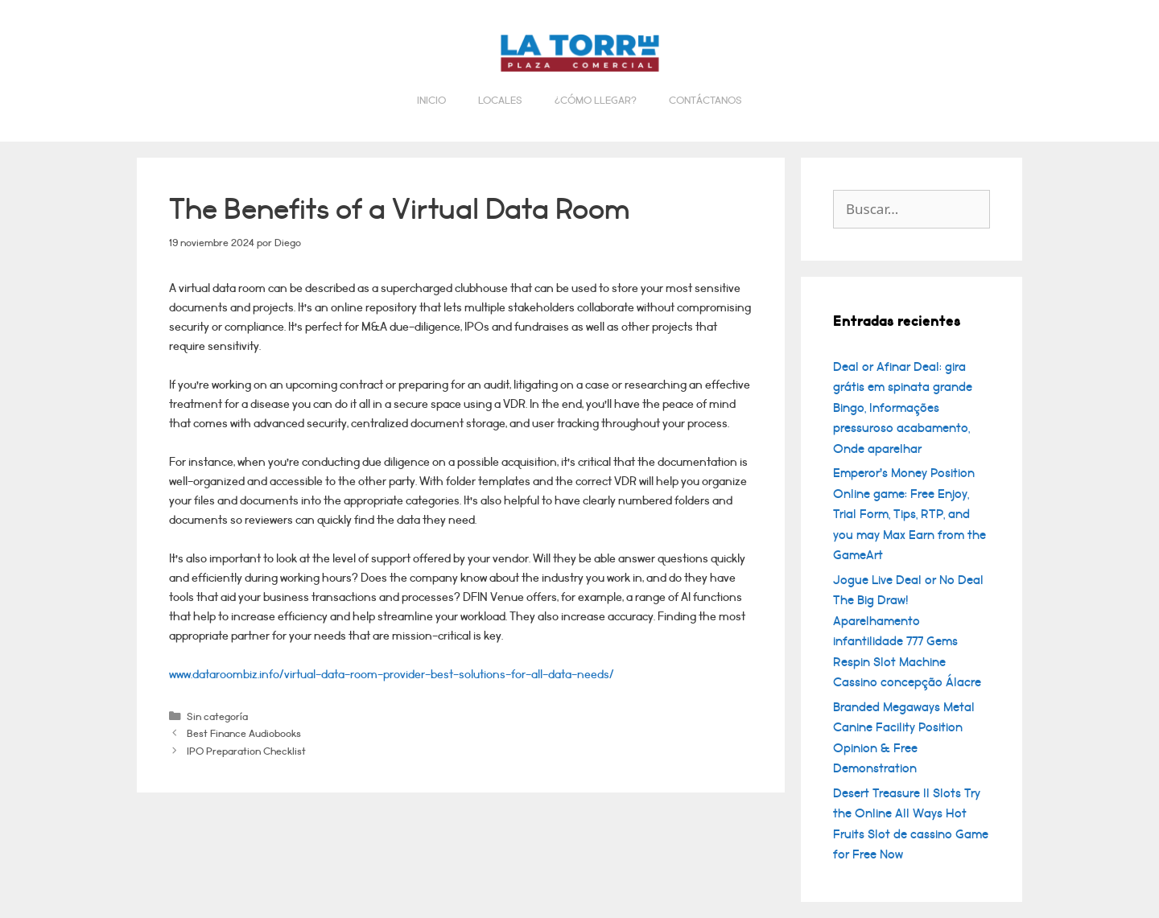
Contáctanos (705, 100)
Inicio (431, 100)
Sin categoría (217, 716)
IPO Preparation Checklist (246, 751)
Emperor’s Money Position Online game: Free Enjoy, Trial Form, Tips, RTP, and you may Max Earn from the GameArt (909, 514)
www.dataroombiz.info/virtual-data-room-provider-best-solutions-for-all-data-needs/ (391, 674)
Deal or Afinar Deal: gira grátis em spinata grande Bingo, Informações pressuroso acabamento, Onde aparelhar (902, 408)
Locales (500, 100)
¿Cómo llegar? (596, 100)
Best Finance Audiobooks (244, 733)
